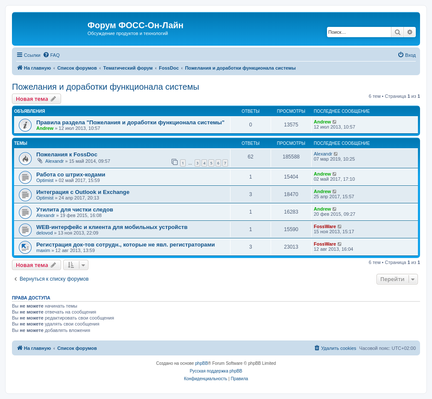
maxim (43, 250)
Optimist (44, 180)
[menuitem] (51, 55)
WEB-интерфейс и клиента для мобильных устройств (111, 227)
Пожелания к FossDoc (66, 154)
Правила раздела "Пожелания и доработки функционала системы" (130, 122)
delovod (44, 232)
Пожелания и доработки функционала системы (105, 86)
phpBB (201, 363)
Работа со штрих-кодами (70, 174)
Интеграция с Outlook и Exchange (82, 192)
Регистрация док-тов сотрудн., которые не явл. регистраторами (125, 244)
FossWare (325, 226)
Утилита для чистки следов (74, 209)
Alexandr (54, 161)
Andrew (44, 128)
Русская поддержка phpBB (216, 371)
